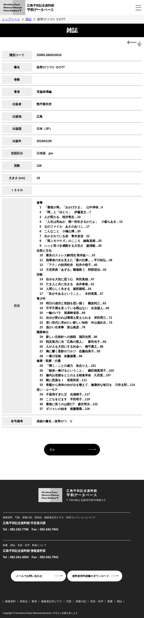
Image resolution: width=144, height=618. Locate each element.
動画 (34, 601)
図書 (110, 601)
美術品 (24, 601)
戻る (52, 449)
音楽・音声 (96, 601)
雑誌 (29, 19)
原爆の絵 (81, 601)
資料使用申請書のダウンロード (90, 576)
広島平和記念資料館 (81, 8)
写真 (68, 601)
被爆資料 (10, 601)
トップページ (11, 19)
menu (138, 10)
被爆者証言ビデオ (51, 601)
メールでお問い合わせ (29, 576)
